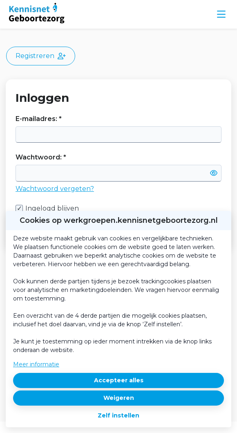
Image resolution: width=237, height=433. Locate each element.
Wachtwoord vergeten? (55, 189)
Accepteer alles (118, 380)
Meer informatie (36, 364)
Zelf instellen (118, 415)
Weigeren (118, 398)
